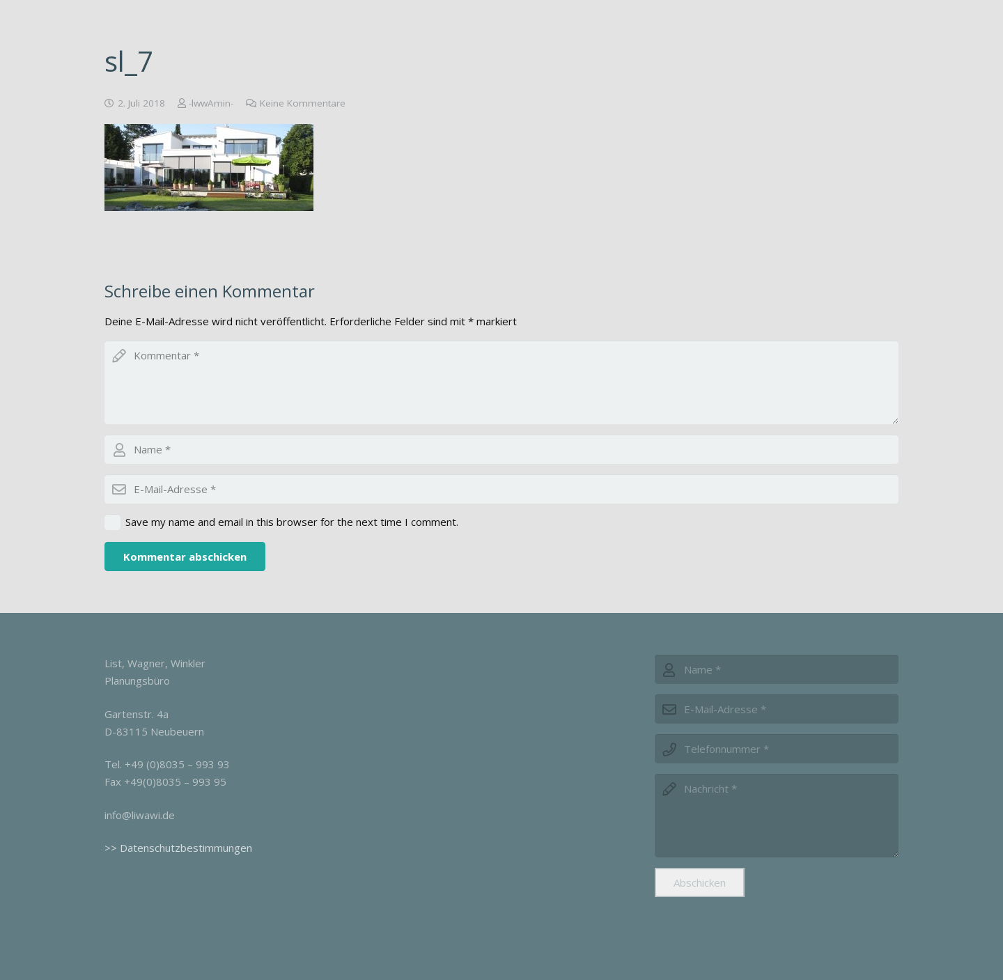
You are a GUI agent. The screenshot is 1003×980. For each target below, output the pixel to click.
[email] (501, 489)
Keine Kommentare (302, 103)
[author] (501, 449)
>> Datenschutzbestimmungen (178, 848)
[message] (777, 815)
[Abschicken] (700, 882)
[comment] (501, 382)
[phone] (777, 748)
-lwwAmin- (211, 103)
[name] (777, 669)
